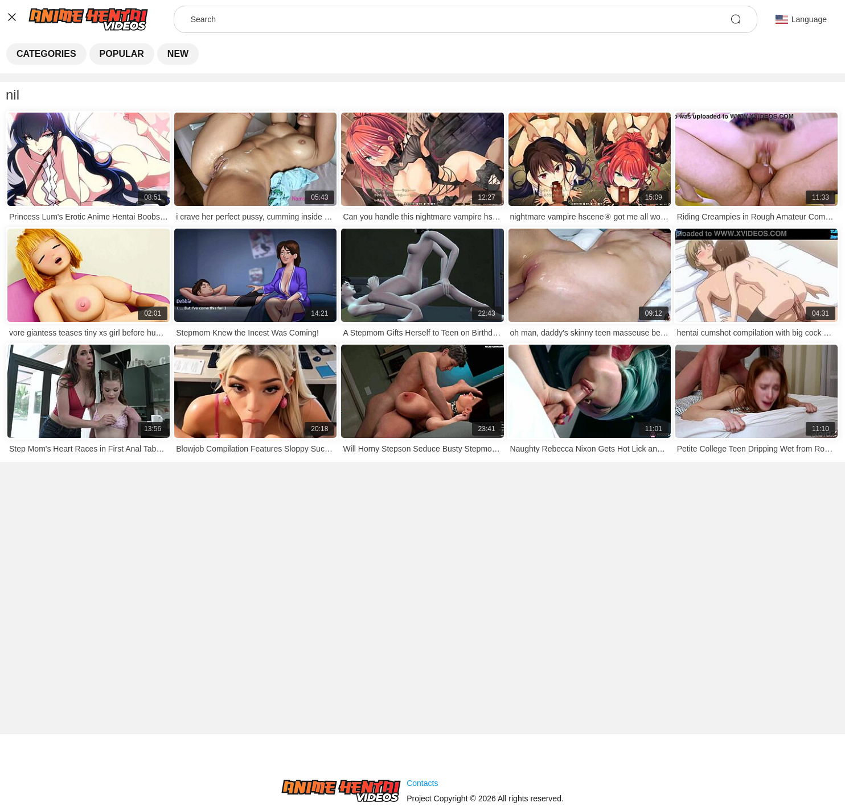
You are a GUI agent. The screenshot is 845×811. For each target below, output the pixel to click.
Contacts (422, 783)
